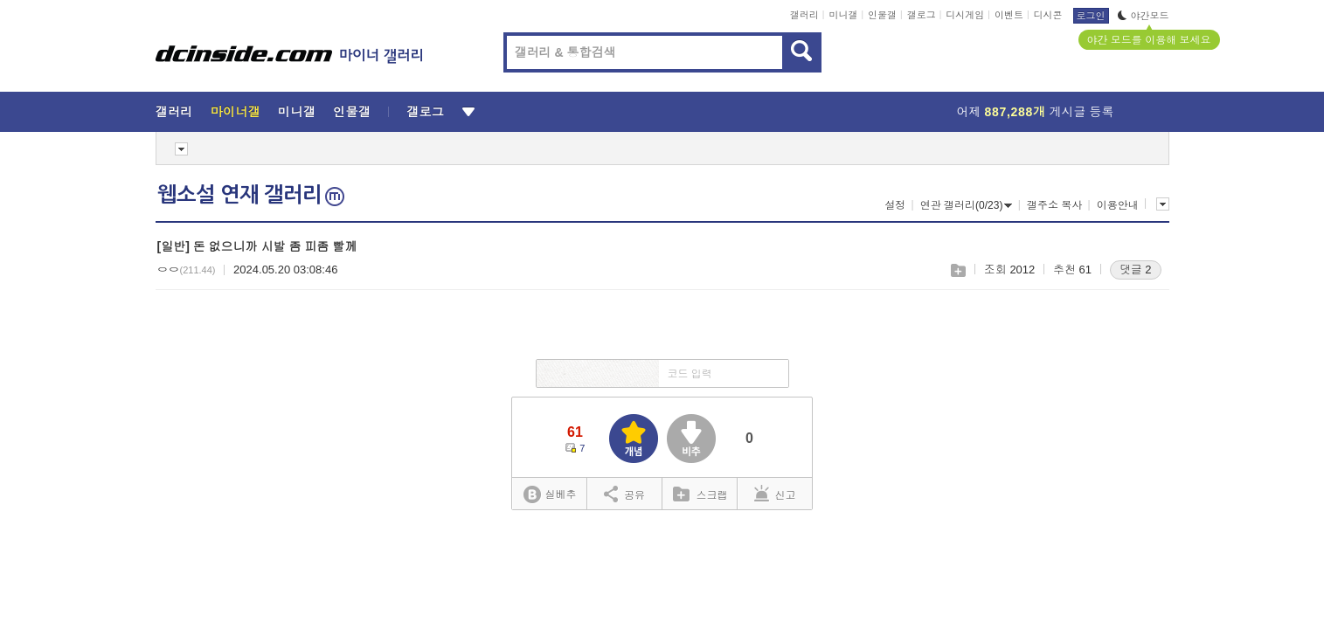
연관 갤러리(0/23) (966, 205)
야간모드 (1143, 15)
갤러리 (804, 15)
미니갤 (842, 15)
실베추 (550, 495)
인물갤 (882, 15)
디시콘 (1048, 15)
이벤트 (1009, 15)
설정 (894, 205)
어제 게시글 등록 (1035, 112)
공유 (624, 493)
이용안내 (1118, 205)
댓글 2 (1136, 269)
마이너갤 (235, 112)
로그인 (1091, 15)
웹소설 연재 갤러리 (250, 194)
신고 (775, 493)
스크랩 (957, 270)
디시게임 (965, 15)
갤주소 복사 (1054, 205)
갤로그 (921, 15)
